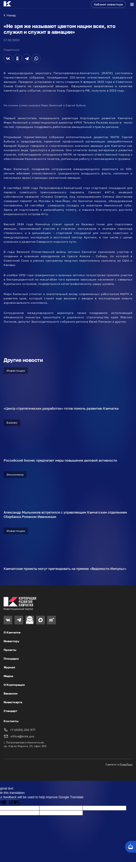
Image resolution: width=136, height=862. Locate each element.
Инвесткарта (13, 702)
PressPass (126, 764)
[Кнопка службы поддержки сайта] (130, 847)
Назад (10, 15)
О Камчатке (12, 632)
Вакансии (11, 693)
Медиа (8, 676)
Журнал (9, 667)
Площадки (11, 658)
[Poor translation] (13, 802)
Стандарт (10, 711)
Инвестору (11, 641)
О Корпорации (14, 685)
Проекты (10, 650)
